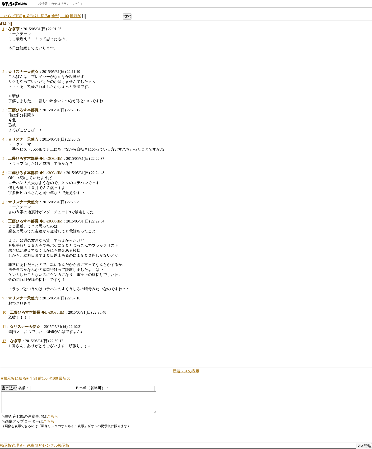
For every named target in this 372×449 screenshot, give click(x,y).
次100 (53, 378)
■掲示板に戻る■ (36, 16)
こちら (52, 416)
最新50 (75, 16)
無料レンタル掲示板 (52, 445)
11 (4, 327)
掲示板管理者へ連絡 (17, 445)
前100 (42, 378)
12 (4, 341)
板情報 (43, 3)
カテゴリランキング (65, 3)
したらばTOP (11, 16)
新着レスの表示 (186, 371)
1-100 (64, 16)
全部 (55, 16)
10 (4, 312)
